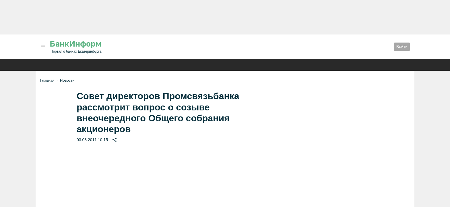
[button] (43, 47)
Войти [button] (402, 46)
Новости (67, 80)
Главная (47, 80)
